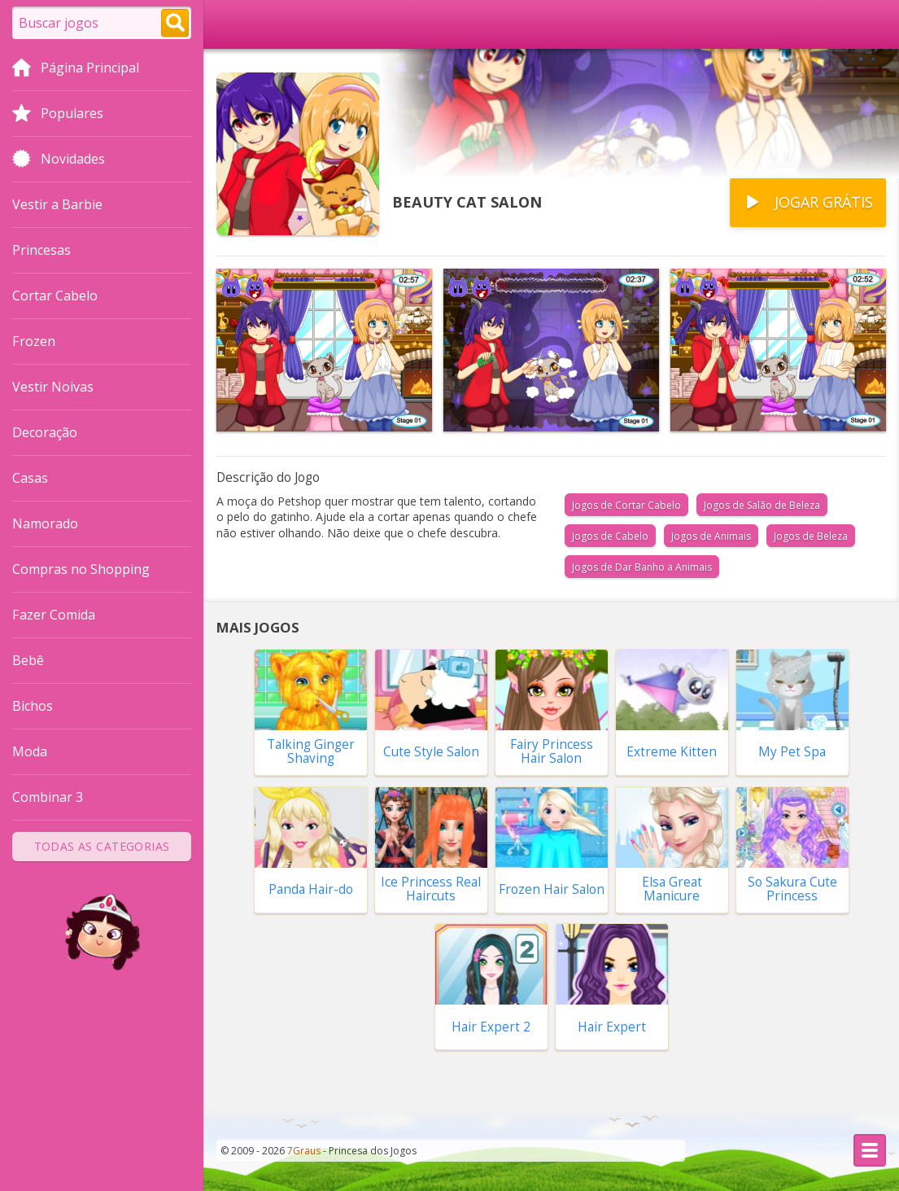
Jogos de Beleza (811, 536)
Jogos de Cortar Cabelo (626, 505)
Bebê (28, 660)
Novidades (58, 160)
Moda (29, 751)
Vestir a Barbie (57, 204)
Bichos (32, 706)
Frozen (33, 341)
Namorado (45, 523)
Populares (57, 114)
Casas (30, 478)
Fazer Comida (53, 615)
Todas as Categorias (102, 846)
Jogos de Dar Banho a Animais (642, 567)
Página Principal (75, 69)
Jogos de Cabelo (610, 536)
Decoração (44, 432)
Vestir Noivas (53, 387)
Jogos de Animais (711, 536)
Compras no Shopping (81, 569)
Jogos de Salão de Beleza (762, 505)
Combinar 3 (47, 797)
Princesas (41, 250)
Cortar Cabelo (55, 295)
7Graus (304, 1151)
